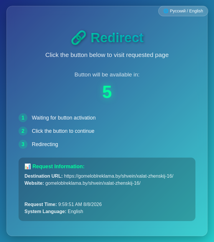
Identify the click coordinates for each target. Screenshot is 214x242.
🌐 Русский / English (183, 11)
